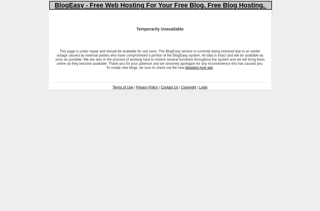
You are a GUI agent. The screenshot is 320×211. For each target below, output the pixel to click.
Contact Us (169, 87)
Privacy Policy (147, 87)
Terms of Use (122, 87)
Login (203, 87)
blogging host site (199, 68)
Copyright (188, 87)
